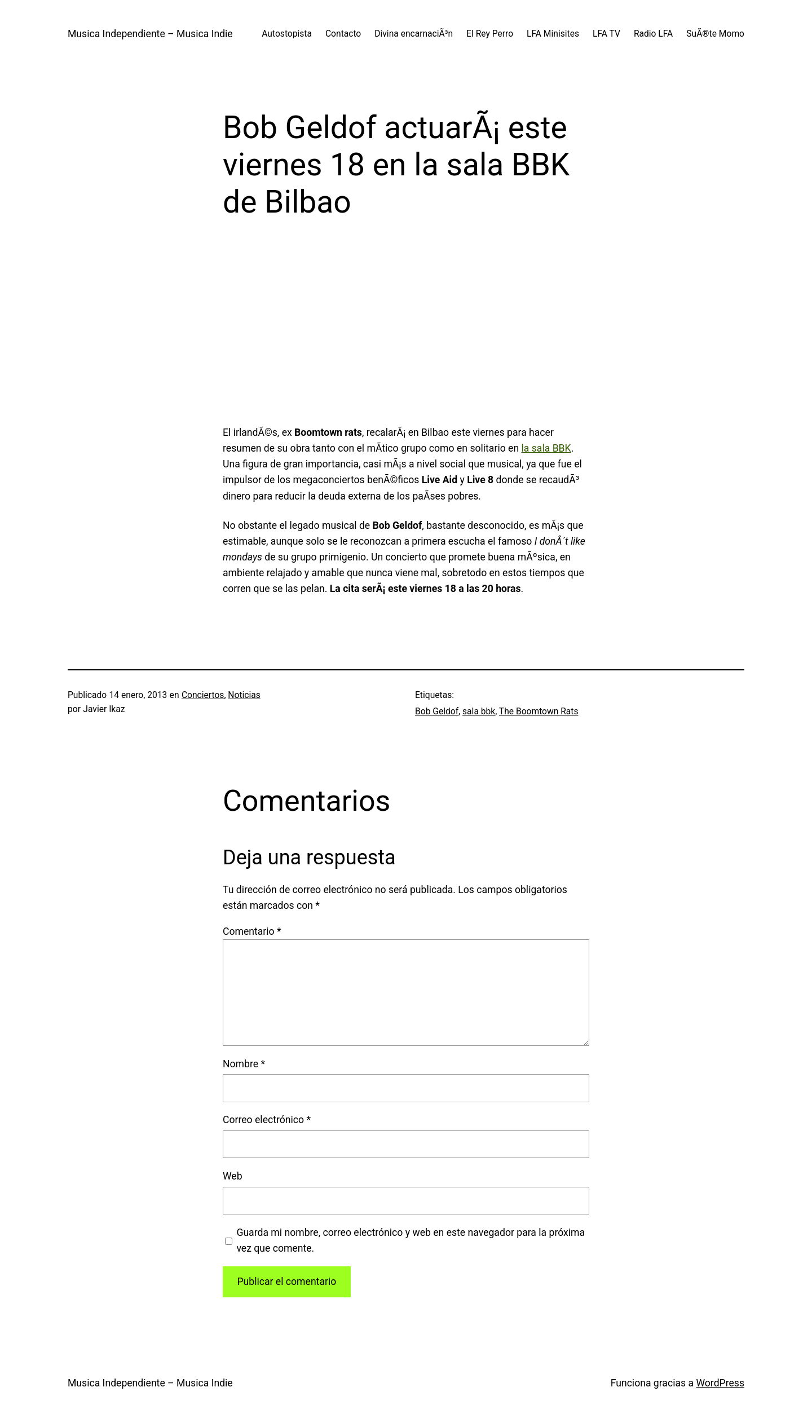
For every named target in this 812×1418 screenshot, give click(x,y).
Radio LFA (653, 34)
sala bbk (478, 711)
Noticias (244, 695)
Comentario (252, 931)
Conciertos (203, 695)
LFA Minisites (553, 34)
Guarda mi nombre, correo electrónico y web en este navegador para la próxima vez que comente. (410, 1240)
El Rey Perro (489, 34)
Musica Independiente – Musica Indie (150, 33)
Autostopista (287, 34)
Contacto (343, 34)
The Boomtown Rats (539, 711)
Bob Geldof (436, 711)
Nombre (244, 1064)
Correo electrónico (267, 1119)
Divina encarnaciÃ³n (413, 34)
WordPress (720, 1383)
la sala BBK (546, 448)
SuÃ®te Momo (715, 34)
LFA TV (606, 34)
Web (232, 1176)
